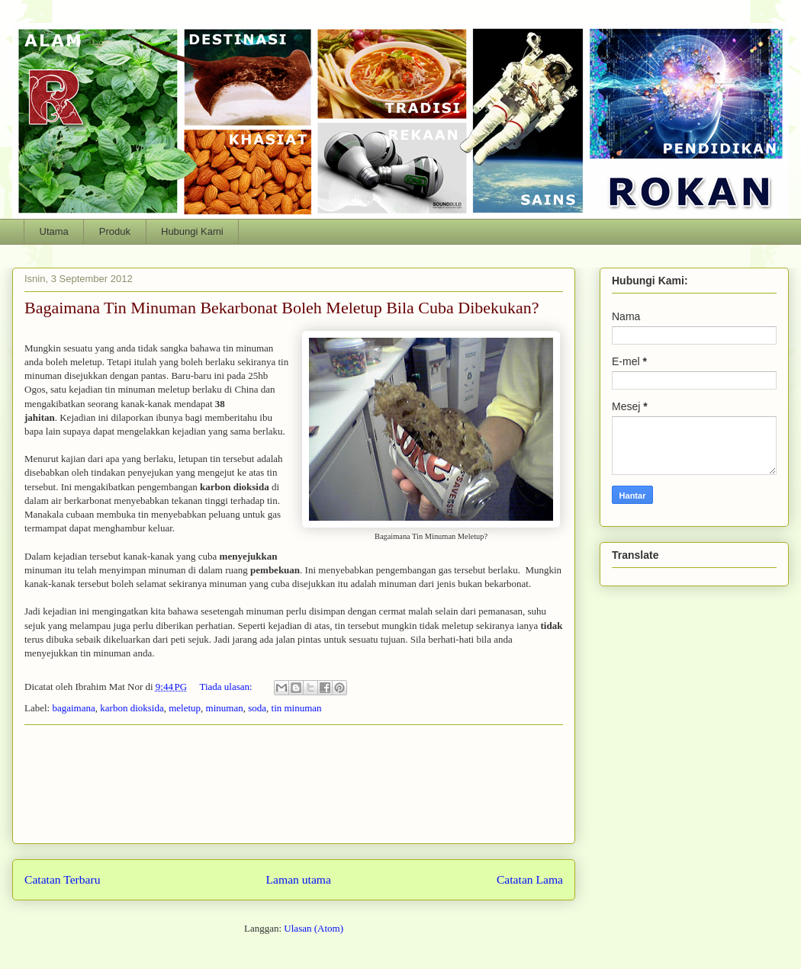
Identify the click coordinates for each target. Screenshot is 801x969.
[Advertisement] (293, 784)
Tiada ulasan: (226, 686)
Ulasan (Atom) (313, 928)
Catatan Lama (530, 879)
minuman (224, 708)
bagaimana (73, 708)
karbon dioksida (131, 708)
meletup (185, 708)
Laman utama (298, 879)
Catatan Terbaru (62, 879)
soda (257, 708)
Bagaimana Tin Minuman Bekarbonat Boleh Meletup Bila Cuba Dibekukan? (281, 307)
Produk (114, 231)
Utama (54, 231)
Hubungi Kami (192, 231)
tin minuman (297, 708)
